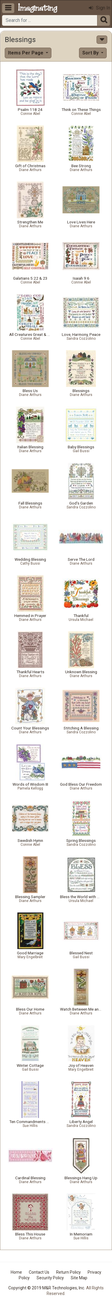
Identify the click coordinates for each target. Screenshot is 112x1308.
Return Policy (68, 1272)
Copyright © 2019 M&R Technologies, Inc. (46, 1288)
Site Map (79, 1277)
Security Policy (50, 1277)
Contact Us (39, 1272)
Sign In (99, 8)
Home (16, 1272)
